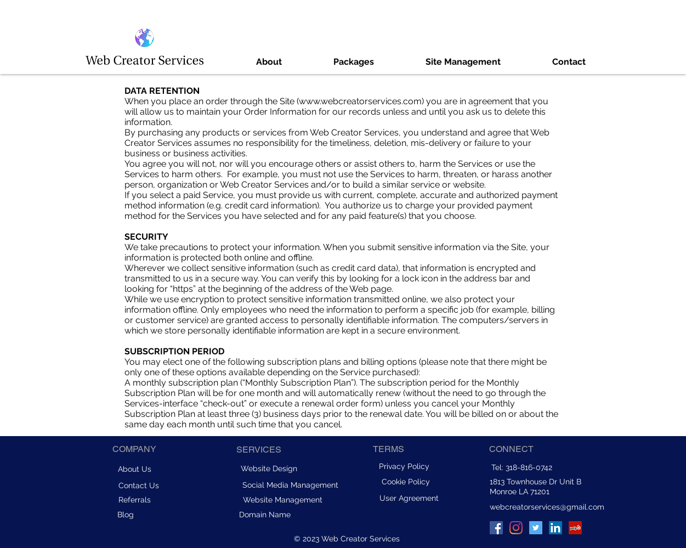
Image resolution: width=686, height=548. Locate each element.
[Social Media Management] (291, 485)
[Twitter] (535, 527)
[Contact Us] (138, 485)
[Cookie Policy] (406, 481)
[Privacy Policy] (404, 466)
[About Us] (134, 469)
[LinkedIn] (555, 527)
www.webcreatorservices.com (360, 101)
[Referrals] (134, 499)
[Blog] (126, 514)
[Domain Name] (265, 514)
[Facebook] (496, 527)
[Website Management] (283, 499)
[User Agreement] (409, 498)
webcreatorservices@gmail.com (547, 506)
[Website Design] (269, 468)
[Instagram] (516, 527)
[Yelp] (575, 527)
